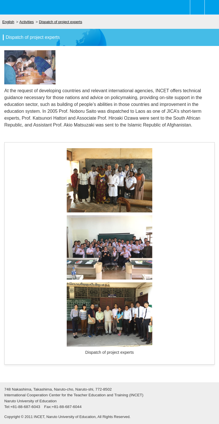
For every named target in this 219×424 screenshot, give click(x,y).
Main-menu (212, 7)
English (8, 22)
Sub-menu (197, 7)
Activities (26, 22)
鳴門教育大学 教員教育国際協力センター (34, 7)
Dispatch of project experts (60, 22)
